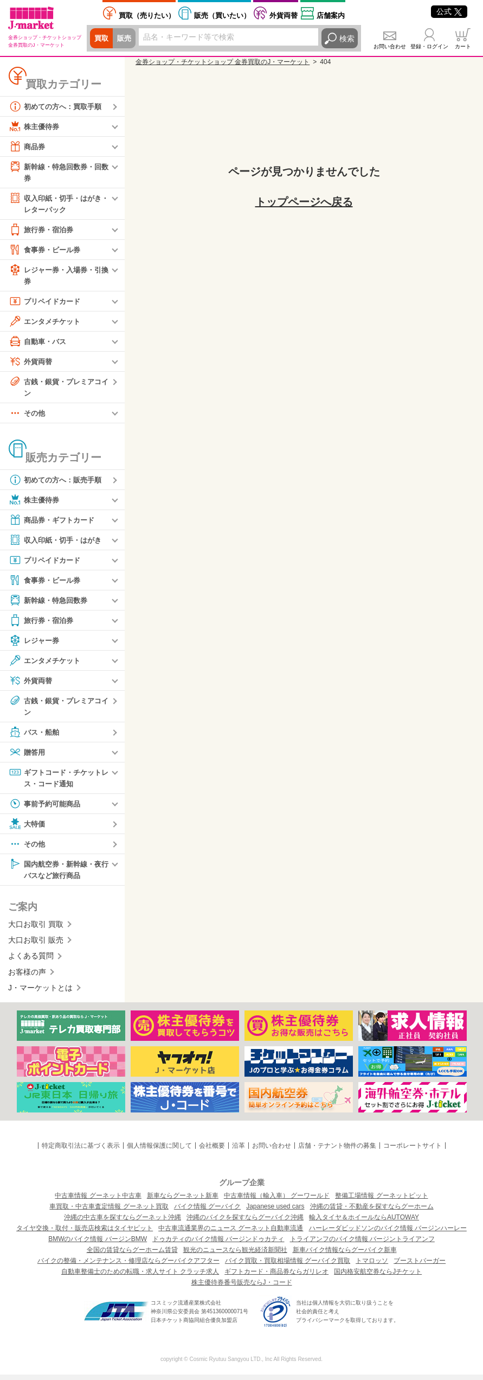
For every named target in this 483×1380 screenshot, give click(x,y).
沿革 (238, 1151)
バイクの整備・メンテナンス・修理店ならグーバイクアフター (128, 1266)
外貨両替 (283, 15)
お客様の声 (27, 977)
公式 (449, 11)
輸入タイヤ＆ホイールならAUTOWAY (364, 1222)
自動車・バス (39, 343)
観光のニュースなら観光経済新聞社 (235, 1255)
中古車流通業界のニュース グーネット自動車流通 (230, 1233)
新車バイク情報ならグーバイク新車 (345, 1255)
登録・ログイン (429, 46)
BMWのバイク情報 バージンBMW (97, 1244)
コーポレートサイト (412, 1151)
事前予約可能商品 (47, 808)
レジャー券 (35, 643)
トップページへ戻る (304, 202)
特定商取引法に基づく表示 (81, 1151)
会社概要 (212, 1151)
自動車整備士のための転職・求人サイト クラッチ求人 (140, 1277)
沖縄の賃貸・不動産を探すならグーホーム (372, 1212)
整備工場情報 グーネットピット (381, 1201)
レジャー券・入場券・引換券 (58, 276)
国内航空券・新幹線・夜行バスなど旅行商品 (58, 873)
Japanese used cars (275, 1212)
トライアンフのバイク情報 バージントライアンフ (362, 1244)
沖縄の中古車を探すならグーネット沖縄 (122, 1222)
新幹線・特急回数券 (50, 603)
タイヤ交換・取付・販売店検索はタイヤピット (84, 1233)
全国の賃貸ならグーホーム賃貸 (132, 1255)
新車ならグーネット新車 (182, 1201)
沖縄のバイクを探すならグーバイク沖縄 (245, 1222)
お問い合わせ (389, 46)
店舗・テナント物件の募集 (337, 1151)
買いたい (222, 15)
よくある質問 (31, 961)
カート (463, 46)
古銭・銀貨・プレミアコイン (58, 388)
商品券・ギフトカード (54, 523)
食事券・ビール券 (47, 251)
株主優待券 (35, 126)
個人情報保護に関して (159, 1151)
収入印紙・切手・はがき (58, 543)
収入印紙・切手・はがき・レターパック (54, 203)
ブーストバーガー (420, 1266)
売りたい (147, 15)
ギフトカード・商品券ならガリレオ (276, 1277)
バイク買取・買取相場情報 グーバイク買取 (287, 1266)
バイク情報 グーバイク (207, 1212)
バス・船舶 (35, 735)
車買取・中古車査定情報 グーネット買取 (108, 1212)
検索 (347, 38)
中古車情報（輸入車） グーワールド (277, 1201)
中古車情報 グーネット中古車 (98, 1201)
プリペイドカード (47, 303)
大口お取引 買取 (35, 929)
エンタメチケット (47, 323)
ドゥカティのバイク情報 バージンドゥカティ (218, 1244)
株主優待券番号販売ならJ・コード (241, 1288)
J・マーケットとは (40, 993)
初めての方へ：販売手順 (58, 482)
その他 (28, 416)
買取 (102, 38)
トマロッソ (372, 1266)
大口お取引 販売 (35, 945)
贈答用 (28, 755)
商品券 (28, 146)
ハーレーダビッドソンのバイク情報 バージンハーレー (388, 1233)
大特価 (28, 828)
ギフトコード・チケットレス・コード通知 (58, 781)
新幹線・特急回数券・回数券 (58, 171)
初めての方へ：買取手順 (58, 106)
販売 (125, 38)
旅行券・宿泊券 (43, 231)
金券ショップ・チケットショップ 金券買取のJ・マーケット (223, 62)
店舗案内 (331, 15)
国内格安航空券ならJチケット (378, 1277)
